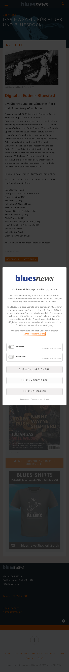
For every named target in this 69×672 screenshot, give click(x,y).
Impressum (24, 399)
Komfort (20, 346)
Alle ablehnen (34, 391)
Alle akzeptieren (34, 380)
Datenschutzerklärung (34, 333)
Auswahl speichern (34, 369)
